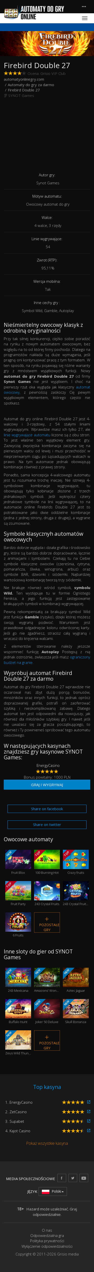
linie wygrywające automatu (27, 434)
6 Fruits (18, 924)
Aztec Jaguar (76, 980)
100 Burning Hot (47, 862)
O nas (47, 1230)
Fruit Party (18, 893)
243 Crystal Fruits (47, 893)
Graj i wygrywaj (47, 784)
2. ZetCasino (16, 1111)
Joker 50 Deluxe (47, 1011)
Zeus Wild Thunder (18, 1042)
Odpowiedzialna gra (47, 1235)
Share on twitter (47, 824)
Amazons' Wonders (47, 980)
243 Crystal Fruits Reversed (76, 893)
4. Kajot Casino (17, 1130)
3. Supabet (14, 1121)
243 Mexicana (18, 980)
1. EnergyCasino (19, 1102)
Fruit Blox (18, 862)
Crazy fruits (76, 862)
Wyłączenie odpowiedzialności (47, 1246)
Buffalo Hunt (18, 1011)
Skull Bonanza (76, 1011)
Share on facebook (47, 808)
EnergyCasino (48, 765)
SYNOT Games (21, 95)
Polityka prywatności (47, 1240)
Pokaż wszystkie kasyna (47, 1143)
